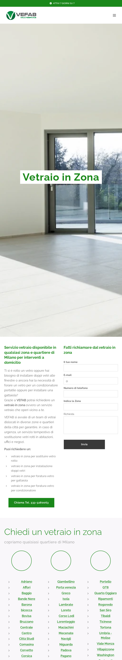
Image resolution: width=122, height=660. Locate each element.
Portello (105, 582)
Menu (114, 15)
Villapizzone (105, 649)
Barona (26, 604)
